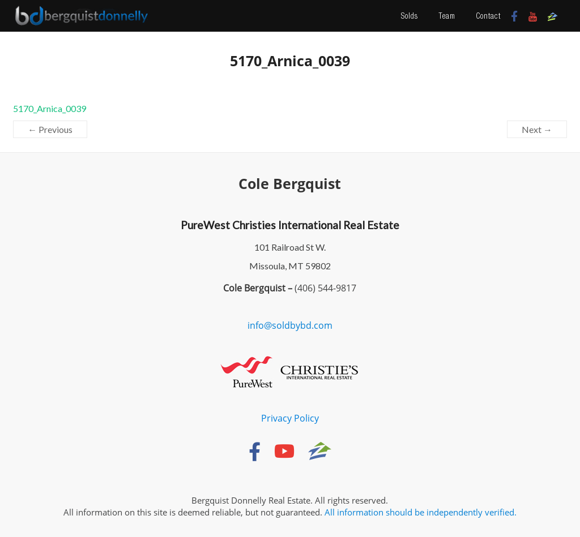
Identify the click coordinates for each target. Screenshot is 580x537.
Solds (409, 15)
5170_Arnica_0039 (49, 108)
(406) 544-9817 (324, 288)
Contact (488, 15)
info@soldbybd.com (290, 325)
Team (446, 15)
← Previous (50, 129)
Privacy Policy (290, 418)
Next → (537, 129)
